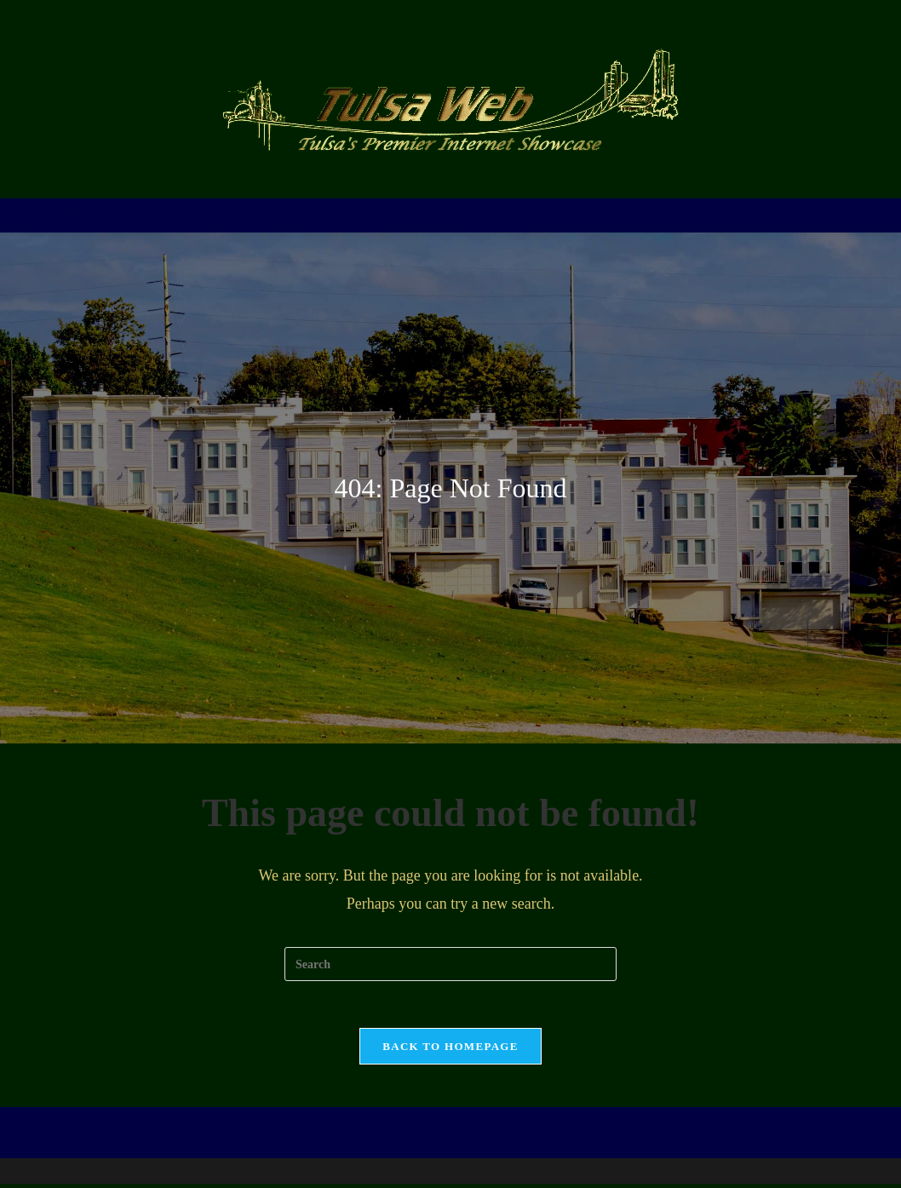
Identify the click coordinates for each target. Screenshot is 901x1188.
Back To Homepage (450, 1050)
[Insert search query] (450, 964)
